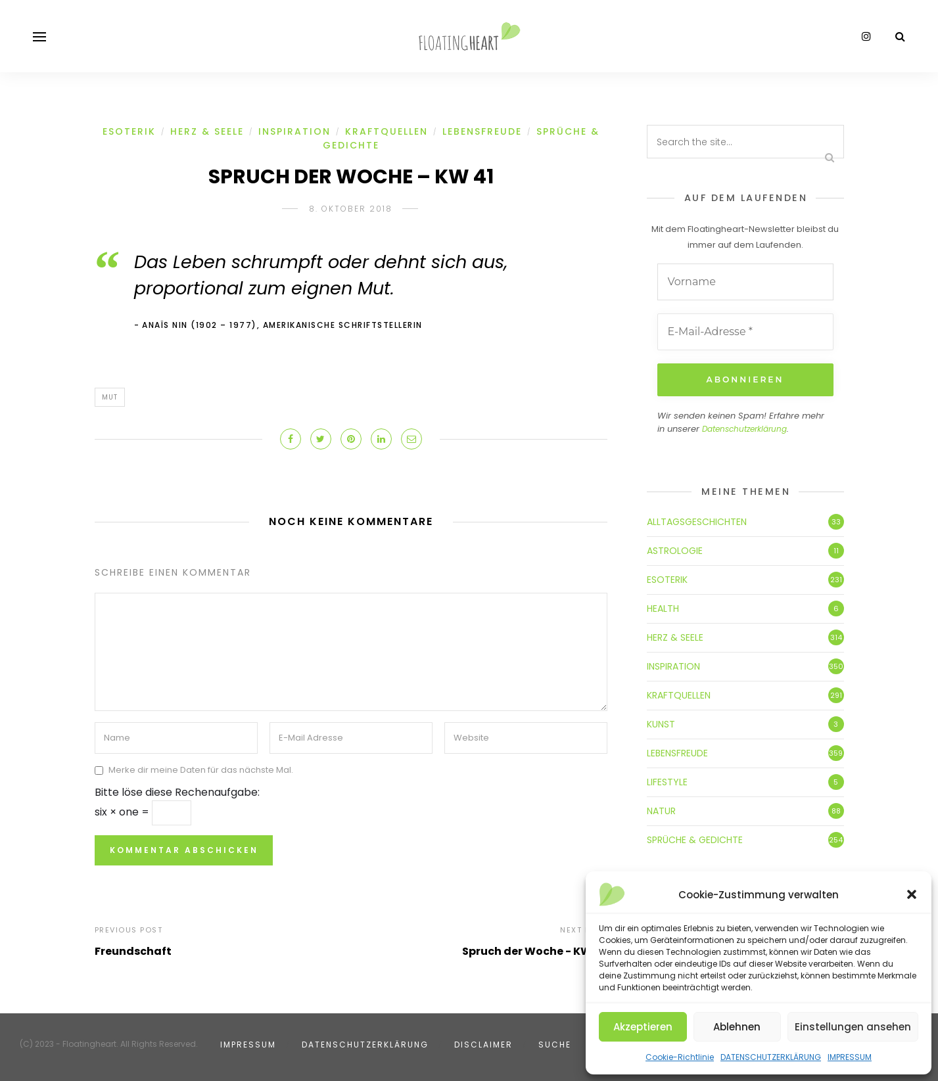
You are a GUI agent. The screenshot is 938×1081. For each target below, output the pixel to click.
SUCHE (554, 1044)
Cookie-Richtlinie (679, 1057)
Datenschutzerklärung (744, 428)
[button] (911, 894)
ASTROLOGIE (675, 550)
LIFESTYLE (667, 782)
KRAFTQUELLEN (386, 131)
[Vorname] (745, 282)
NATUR (661, 810)
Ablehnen (737, 1027)
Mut (110, 397)
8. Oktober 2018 (350, 208)
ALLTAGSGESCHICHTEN (697, 521)
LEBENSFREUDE (482, 131)
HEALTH (663, 608)
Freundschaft (133, 951)
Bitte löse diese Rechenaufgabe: (177, 792)
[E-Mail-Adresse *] (745, 331)
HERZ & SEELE (207, 131)
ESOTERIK (129, 131)
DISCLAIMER (483, 1044)
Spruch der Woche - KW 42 (534, 951)
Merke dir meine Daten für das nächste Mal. (200, 770)
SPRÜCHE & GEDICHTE (695, 839)
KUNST (661, 724)
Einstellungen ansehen (853, 1027)
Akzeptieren (642, 1027)
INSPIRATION (294, 131)
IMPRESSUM (850, 1057)
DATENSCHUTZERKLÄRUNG (770, 1057)
